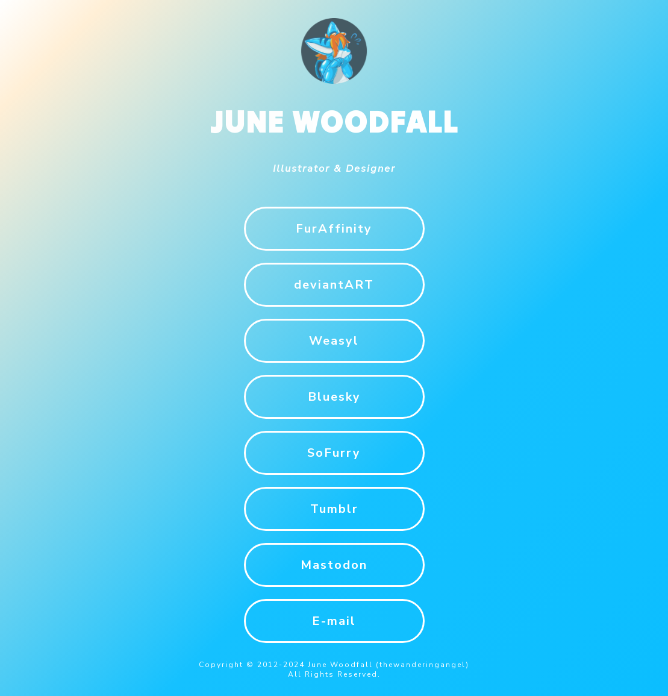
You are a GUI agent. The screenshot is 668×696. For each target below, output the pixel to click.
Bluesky (334, 397)
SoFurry (334, 453)
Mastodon (334, 565)
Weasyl (334, 341)
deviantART (334, 285)
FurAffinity (334, 229)
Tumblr (334, 509)
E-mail (334, 621)
